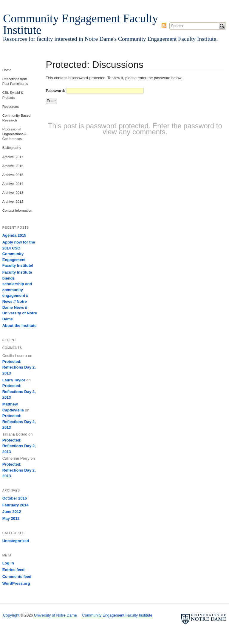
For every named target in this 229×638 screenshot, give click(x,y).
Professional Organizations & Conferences (14, 134)
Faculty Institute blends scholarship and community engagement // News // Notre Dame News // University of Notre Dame (19, 295)
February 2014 (15, 505)
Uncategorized (15, 541)
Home (7, 70)
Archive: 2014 (12, 183)
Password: (95, 91)
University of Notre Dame (49, 6)
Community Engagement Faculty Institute (80, 24)
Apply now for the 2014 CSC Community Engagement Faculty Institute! (18, 254)
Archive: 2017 (12, 157)
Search (222, 26)
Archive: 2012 (12, 201)
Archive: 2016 (12, 166)
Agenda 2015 (14, 235)
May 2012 (11, 518)
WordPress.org (16, 583)
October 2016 (14, 498)
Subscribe (164, 25)
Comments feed (17, 576)
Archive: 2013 (12, 192)
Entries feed (13, 569)
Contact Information (17, 210)
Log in (8, 563)
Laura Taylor (13, 380)
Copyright (11, 615)
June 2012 (11, 511)
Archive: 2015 (12, 175)
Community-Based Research (16, 118)
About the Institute (19, 325)
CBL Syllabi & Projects (12, 95)
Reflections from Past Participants (15, 81)
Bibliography (11, 147)
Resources (10, 106)
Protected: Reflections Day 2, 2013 (19, 367)
